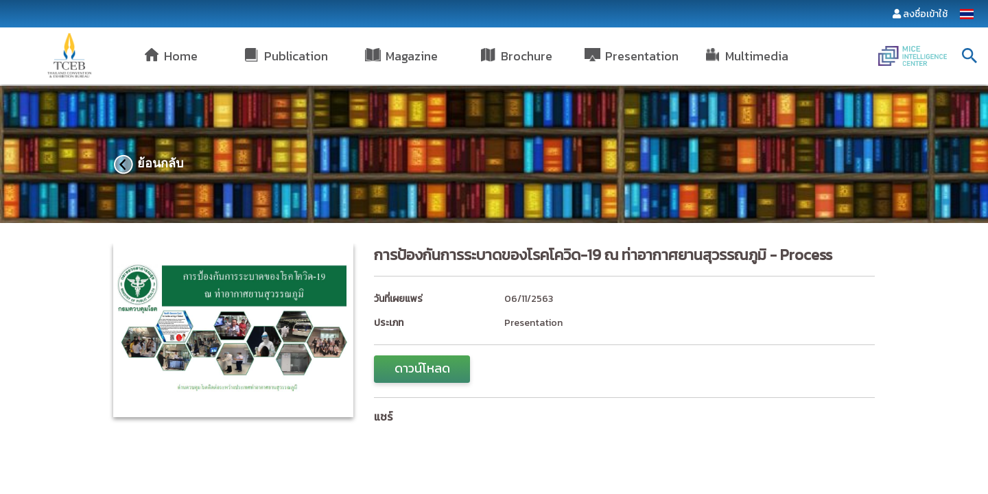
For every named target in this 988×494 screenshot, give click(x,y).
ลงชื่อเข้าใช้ (925, 14)
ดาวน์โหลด (422, 368)
